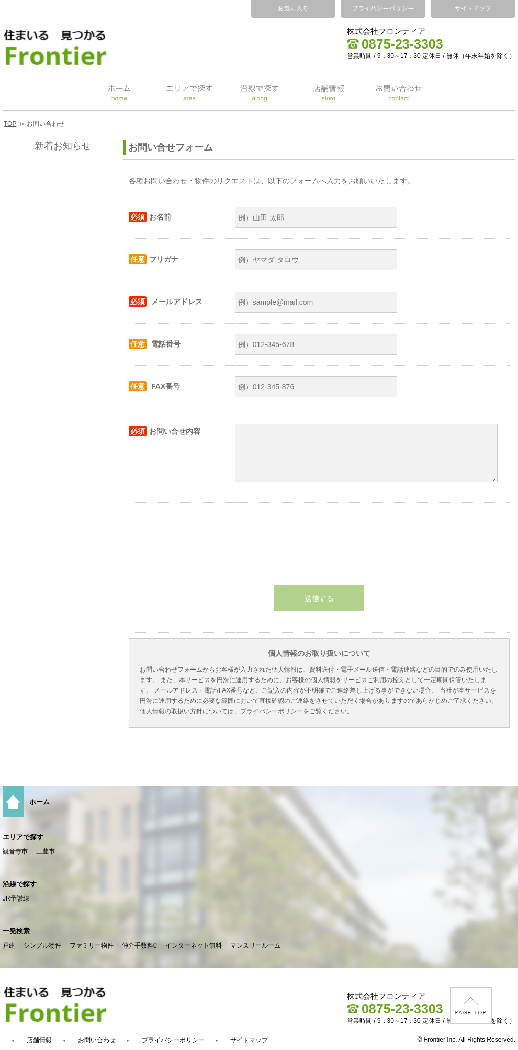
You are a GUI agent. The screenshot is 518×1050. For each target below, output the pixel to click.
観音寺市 (15, 851)
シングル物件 (42, 945)
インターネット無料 (193, 945)
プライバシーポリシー (271, 711)
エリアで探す (23, 837)
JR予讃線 (16, 898)
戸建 (9, 945)
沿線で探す (20, 884)
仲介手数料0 (139, 945)
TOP (10, 124)
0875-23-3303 (395, 44)
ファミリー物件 (92, 945)
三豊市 (45, 851)
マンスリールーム (255, 945)
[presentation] (319, 544)
